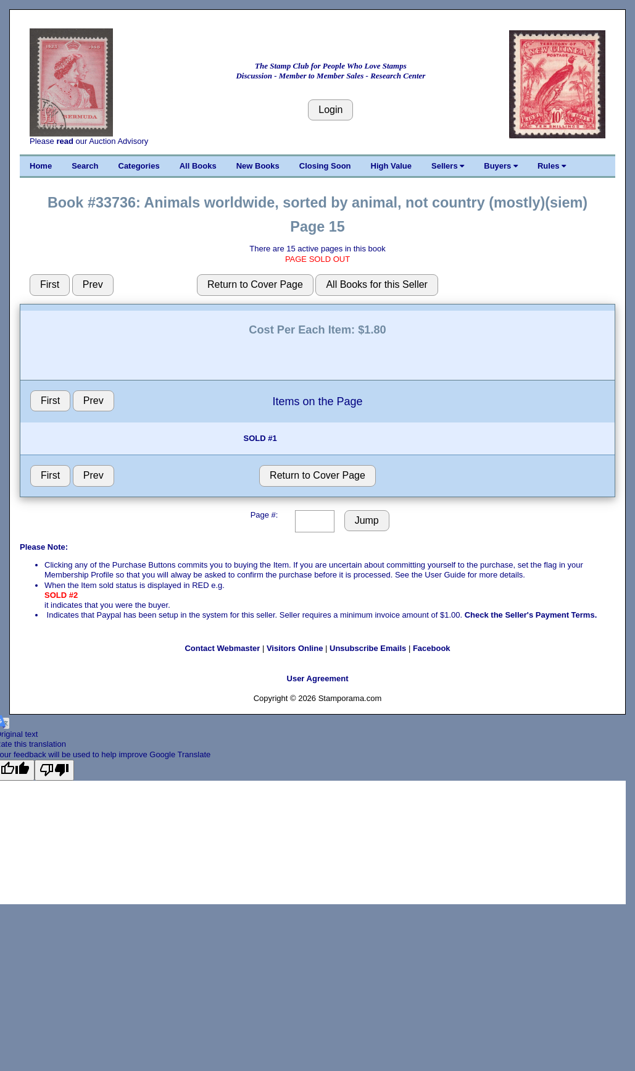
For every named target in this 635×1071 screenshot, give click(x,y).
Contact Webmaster (222, 648)
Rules (551, 165)
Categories (139, 165)
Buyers (501, 165)
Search (85, 165)
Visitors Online (295, 648)
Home (41, 165)
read (64, 141)
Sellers (447, 165)
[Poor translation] (54, 770)
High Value (391, 165)
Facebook (431, 648)
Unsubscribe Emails (368, 648)
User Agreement (318, 678)
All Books (198, 165)
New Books (258, 165)
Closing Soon (325, 165)
